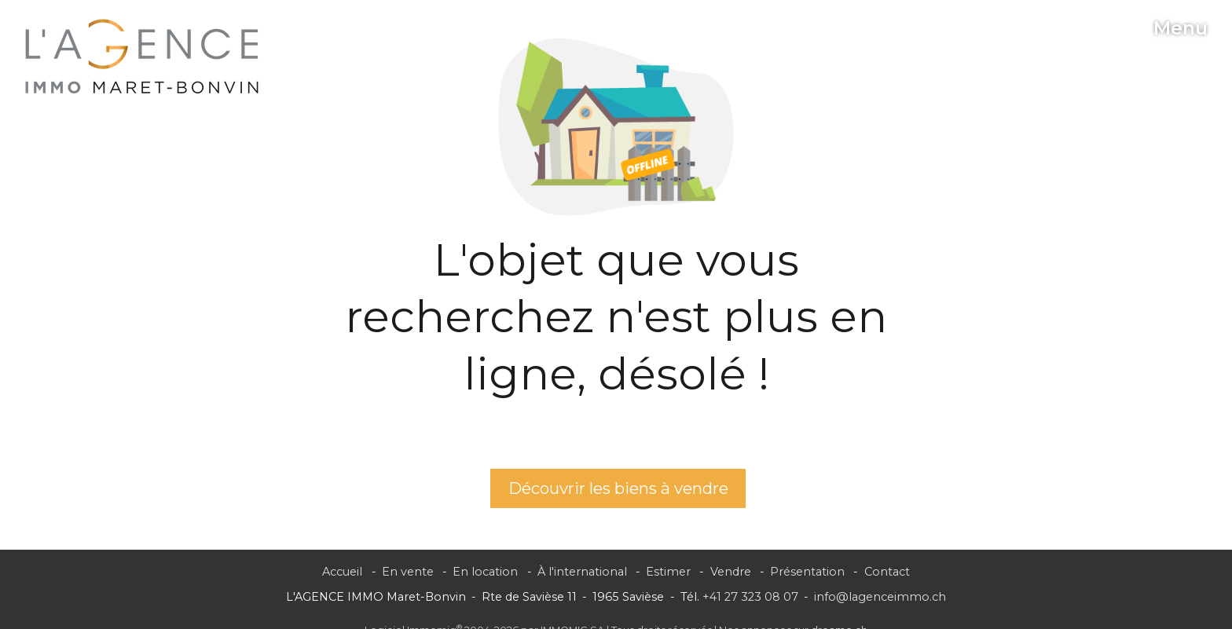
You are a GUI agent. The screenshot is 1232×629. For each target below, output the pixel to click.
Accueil (342, 572)
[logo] (142, 56)
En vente (408, 572)
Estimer (668, 572)
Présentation (807, 572)
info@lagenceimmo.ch (880, 597)
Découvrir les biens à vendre (618, 488)
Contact (887, 572)
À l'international (582, 572)
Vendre (730, 572)
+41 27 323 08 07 (750, 597)
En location (485, 572)
